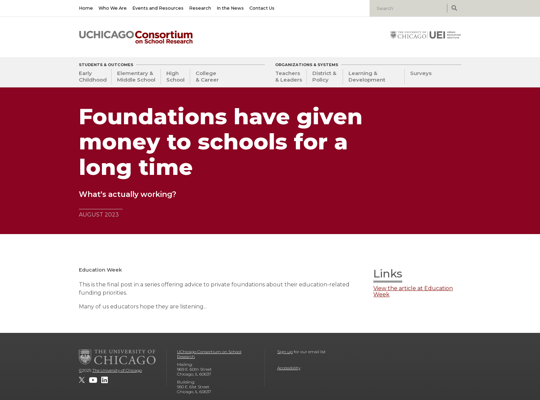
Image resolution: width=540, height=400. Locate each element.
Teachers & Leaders (288, 76)
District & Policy (324, 76)
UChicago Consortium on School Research (209, 354)
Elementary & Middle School (136, 76)
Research (200, 8)
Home (86, 8)
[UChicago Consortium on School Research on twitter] (82, 380)
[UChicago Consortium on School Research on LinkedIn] (104, 380)
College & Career (207, 76)
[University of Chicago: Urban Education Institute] (425, 35)
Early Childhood (93, 76)
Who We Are (112, 8)
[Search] (409, 8)
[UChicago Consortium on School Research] (136, 37)
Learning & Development (367, 76)
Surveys (421, 73)
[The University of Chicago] (117, 357)
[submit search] (454, 8)
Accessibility (288, 367)
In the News (230, 8)
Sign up (285, 351)
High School (175, 76)
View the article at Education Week (413, 291)
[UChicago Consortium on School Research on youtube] (93, 380)
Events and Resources (158, 8)
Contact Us (261, 8)
